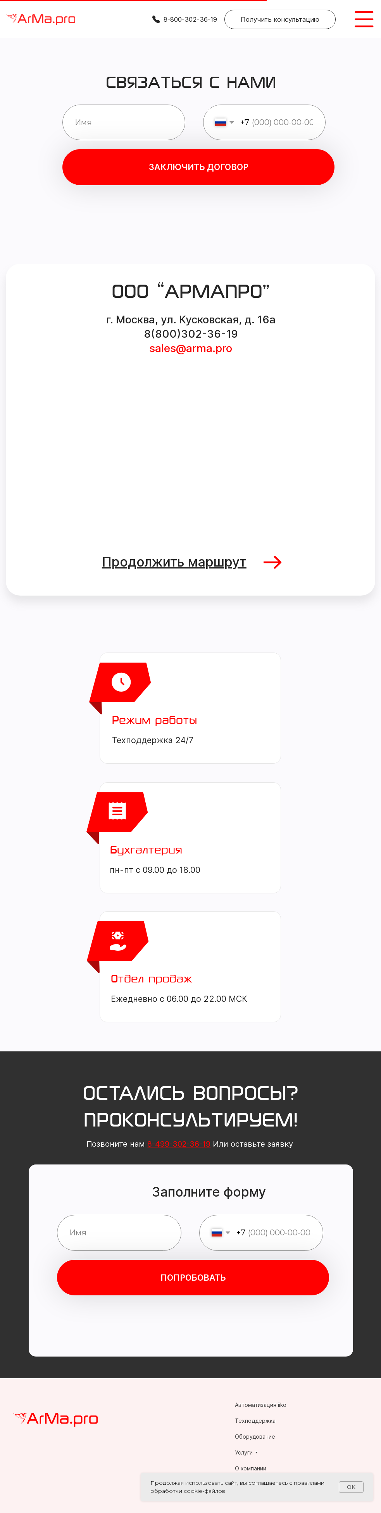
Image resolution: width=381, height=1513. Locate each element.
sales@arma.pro (190, 348)
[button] (280, 19)
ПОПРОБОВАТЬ (193, 1278)
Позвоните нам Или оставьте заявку (189, 1144)
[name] (123, 122)
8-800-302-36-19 (190, 19)
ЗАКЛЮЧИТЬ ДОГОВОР (198, 167)
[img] (40, 19)
